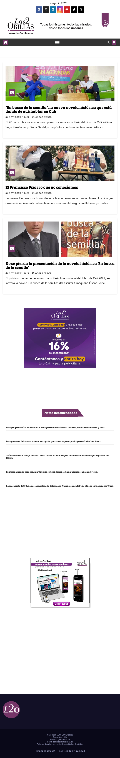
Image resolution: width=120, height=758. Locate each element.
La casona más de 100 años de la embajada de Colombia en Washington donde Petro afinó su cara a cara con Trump (60, 486)
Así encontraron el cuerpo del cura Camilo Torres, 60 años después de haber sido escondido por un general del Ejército (57, 456)
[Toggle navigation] (57, 42)
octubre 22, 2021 (19, 273)
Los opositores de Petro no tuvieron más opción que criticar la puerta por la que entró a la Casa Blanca (53, 441)
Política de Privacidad (71, 750)
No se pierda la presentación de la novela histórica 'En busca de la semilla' (60, 265)
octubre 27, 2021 (19, 193)
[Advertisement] (60, 514)
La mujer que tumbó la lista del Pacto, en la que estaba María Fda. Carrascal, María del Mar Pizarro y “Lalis (55, 427)
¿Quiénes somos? (45, 750)
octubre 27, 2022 (19, 117)
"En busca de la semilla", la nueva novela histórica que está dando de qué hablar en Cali (59, 109)
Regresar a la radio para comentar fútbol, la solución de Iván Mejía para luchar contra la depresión (52, 471)
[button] (108, 42)
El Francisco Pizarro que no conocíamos (42, 187)
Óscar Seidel (42, 193)
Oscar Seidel (42, 117)
